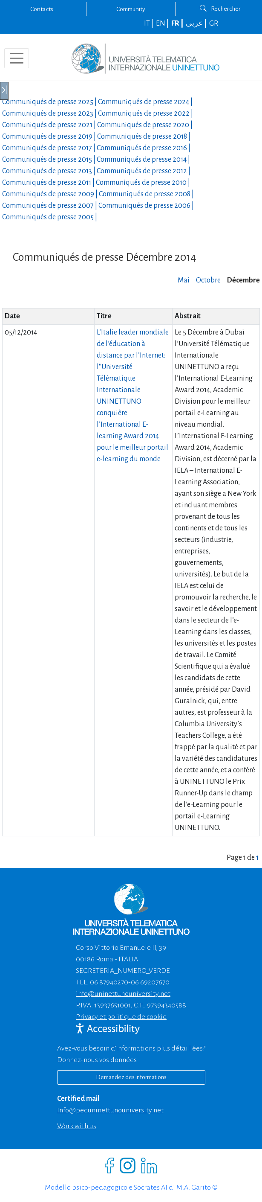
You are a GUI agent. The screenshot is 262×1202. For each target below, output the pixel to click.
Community (130, 9)
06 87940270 (109, 982)
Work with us (76, 1126)
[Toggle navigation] (16, 58)
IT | (149, 23)
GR (213, 23)
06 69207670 (150, 982)
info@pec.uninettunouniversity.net (110, 1110)
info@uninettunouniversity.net (123, 994)
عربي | (197, 23)
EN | (163, 23)
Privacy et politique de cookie (121, 1017)
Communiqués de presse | (50, 102)
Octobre (208, 280)
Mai (184, 280)
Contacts (41, 9)
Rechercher (220, 8)
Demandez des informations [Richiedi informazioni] (131, 1077)
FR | (177, 23)
